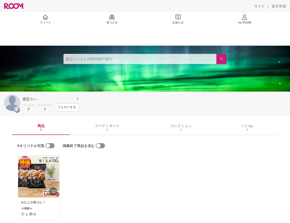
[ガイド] (259, 6)
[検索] (221, 59)
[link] (38, 176)
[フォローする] (67, 107)
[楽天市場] (279, 6)
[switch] (50, 145)
